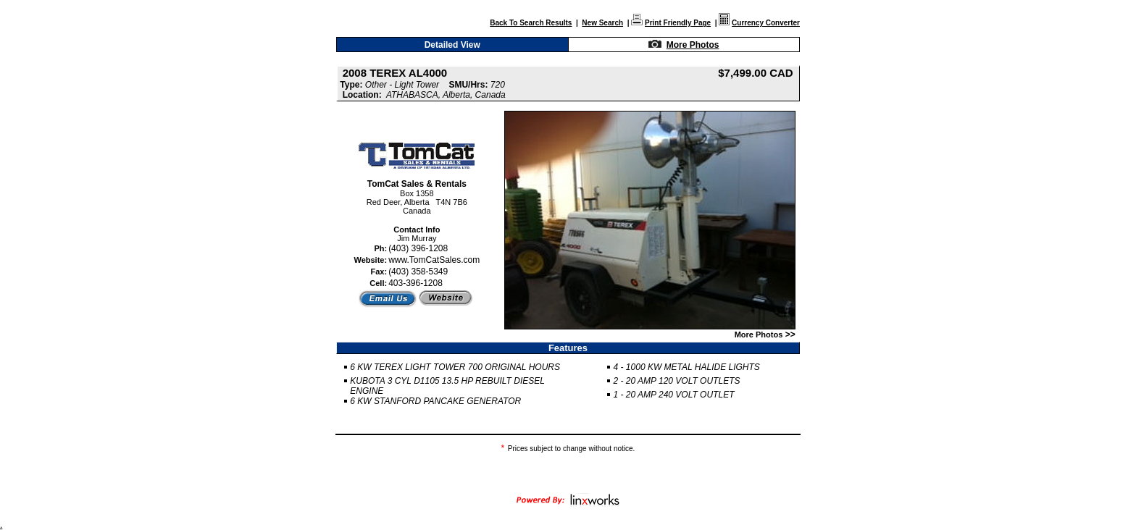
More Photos (693, 45)
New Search (602, 23)
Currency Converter (766, 23)
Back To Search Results (531, 23)
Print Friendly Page (678, 23)
